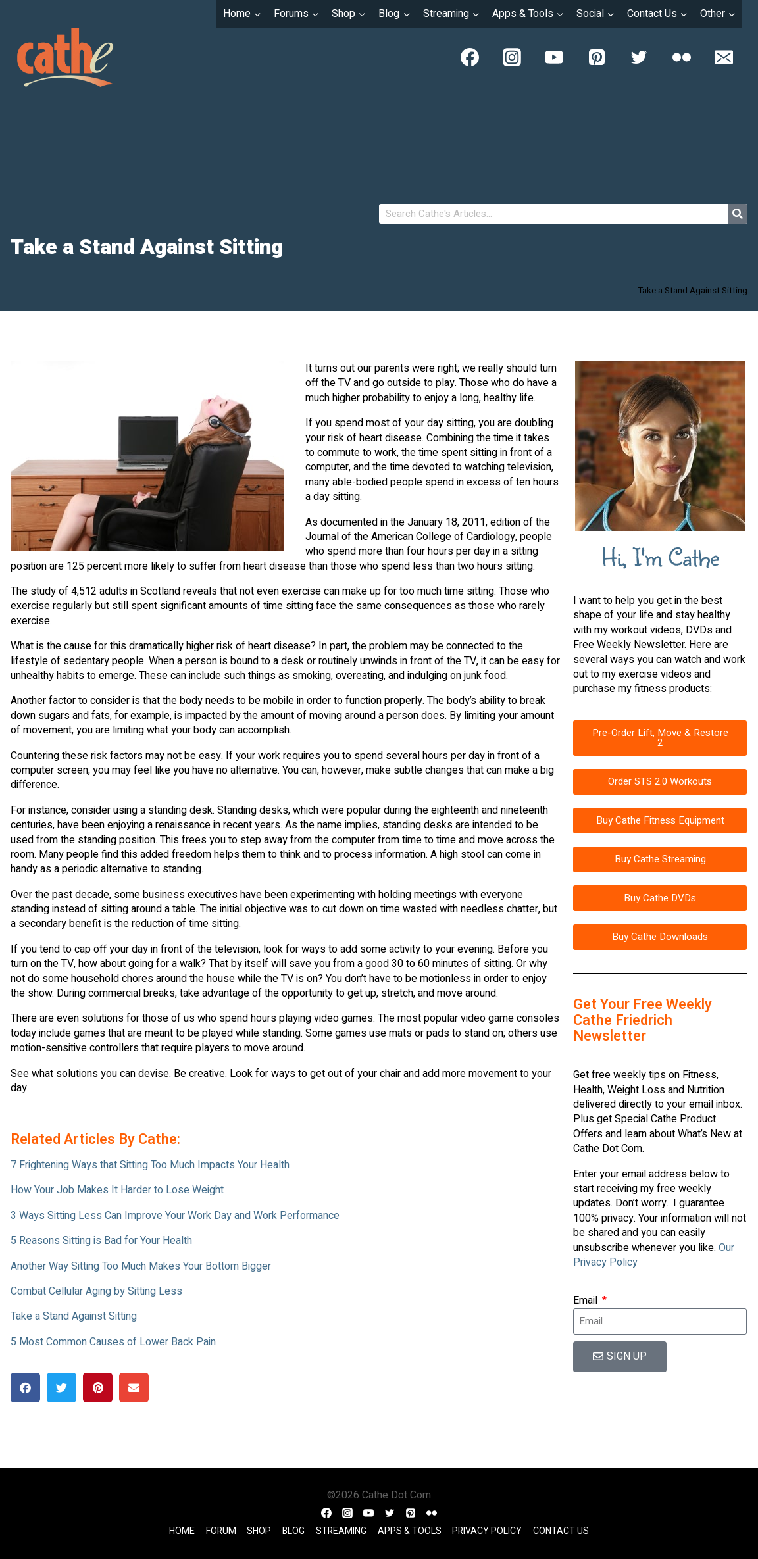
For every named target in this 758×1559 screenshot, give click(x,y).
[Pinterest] (596, 57)
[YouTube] (554, 57)
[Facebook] (469, 57)
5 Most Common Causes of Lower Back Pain (113, 1342)
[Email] (723, 57)
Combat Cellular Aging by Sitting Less (96, 1291)
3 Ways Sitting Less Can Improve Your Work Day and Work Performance (175, 1216)
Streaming (341, 1531)
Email (586, 1300)
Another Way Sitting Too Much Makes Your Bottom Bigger (141, 1266)
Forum (221, 1531)
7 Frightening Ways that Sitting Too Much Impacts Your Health (150, 1165)
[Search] (737, 214)
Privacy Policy (487, 1531)
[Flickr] (681, 57)
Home (182, 1531)
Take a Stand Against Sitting (74, 1316)
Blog (293, 1531)
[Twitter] (638, 57)
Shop (259, 1531)
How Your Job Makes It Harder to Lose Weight (117, 1190)
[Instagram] (511, 57)
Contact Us (561, 1531)
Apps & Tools (410, 1531)
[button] (25, 1387)
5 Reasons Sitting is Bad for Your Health (101, 1241)
